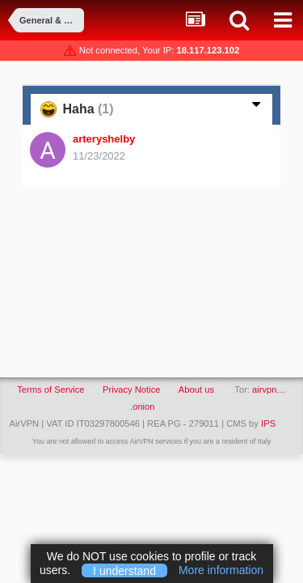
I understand (124, 570)
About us (196, 389)
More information (221, 570)
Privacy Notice (132, 389)
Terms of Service (50, 389)
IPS (268, 423)
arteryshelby (104, 139)
